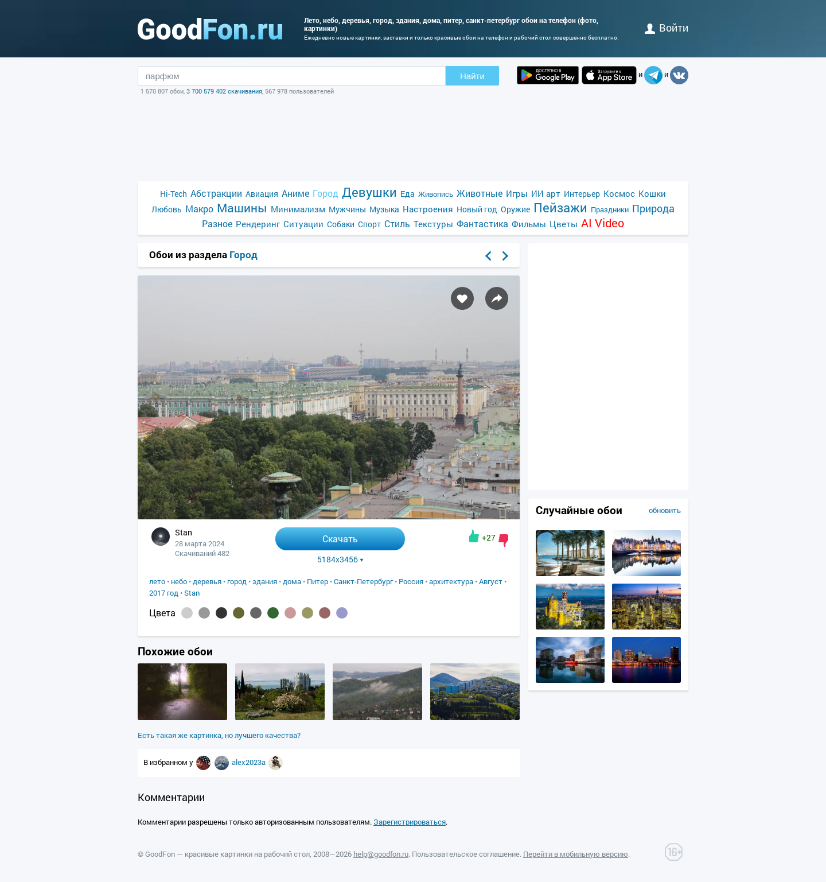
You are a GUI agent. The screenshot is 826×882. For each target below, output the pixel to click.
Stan (192, 593)
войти (666, 27)
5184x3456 (340, 559)
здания (264, 581)
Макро (199, 209)
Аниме (295, 193)
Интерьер (582, 193)
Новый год (477, 209)
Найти (472, 76)
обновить (665, 510)
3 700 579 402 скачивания (224, 91)
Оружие (515, 209)
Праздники (610, 209)
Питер (317, 581)
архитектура (451, 581)
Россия (411, 581)
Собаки (340, 224)
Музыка (384, 209)
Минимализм (298, 209)
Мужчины (347, 209)
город (237, 581)
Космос (619, 193)
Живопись (435, 194)
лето (157, 581)
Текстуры (433, 224)
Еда (407, 193)
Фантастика (482, 223)
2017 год (163, 593)
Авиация (262, 193)
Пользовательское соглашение (466, 854)
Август (490, 581)
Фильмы (529, 224)
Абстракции (216, 193)
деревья (207, 581)
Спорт (369, 224)
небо (179, 581)
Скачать (340, 539)
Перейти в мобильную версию (575, 854)
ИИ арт (545, 193)
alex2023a (249, 762)
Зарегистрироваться (409, 822)
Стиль (397, 223)
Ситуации (303, 224)
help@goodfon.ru (380, 854)
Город (325, 193)
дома (292, 581)
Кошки (652, 193)
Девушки (369, 192)
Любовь (166, 209)
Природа (653, 208)
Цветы (564, 224)
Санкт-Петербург (363, 581)
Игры (517, 193)
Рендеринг (258, 224)
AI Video (602, 223)
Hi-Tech (173, 193)
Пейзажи (560, 207)
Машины (242, 208)
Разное (217, 223)
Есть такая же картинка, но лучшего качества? (219, 735)
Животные (479, 193)
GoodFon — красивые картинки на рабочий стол (227, 854)
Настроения (428, 209)
